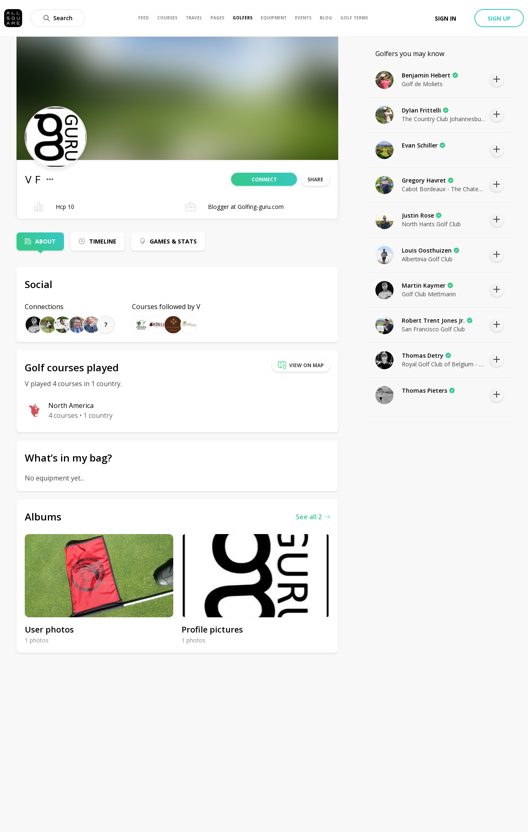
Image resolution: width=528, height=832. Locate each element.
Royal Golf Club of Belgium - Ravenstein (444, 364)
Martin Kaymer (427, 285)
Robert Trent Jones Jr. (437, 320)
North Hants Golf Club (431, 224)
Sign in (445, 18)
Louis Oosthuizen (431, 250)
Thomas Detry (426, 355)
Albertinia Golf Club (427, 259)
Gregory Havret (428, 180)
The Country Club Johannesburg (444, 119)
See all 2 (313, 516)
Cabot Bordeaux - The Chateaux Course (444, 189)
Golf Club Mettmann (429, 294)
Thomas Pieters (428, 390)
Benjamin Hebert (430, 75)
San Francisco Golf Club (433, 329)
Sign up (499, 18)
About (45, 241)
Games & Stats (173, 241)
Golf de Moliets (422, 84)
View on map (301, 365)
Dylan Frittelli (425, 110)
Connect (264, 179)
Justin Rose (422, 215)
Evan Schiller (424, 145)
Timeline (102, 241)
